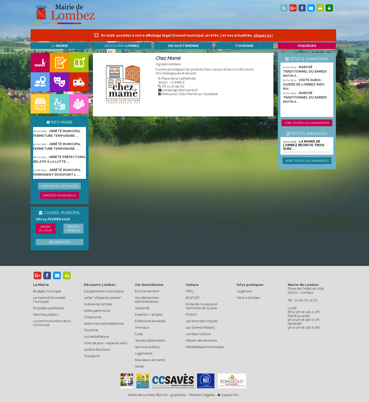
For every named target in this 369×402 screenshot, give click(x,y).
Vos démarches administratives (147, 300)
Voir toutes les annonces (307, 161)
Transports (92, 356)
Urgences (244, 291)
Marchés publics (46, 314)
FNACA (191, 314)
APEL (190, 291)
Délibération (59, 242)
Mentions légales (202, 395)
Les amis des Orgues (202, 321)
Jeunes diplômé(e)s (150, 340)
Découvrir (122, 46)
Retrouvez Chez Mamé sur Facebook (190, 94)
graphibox (178, 395)
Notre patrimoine (97, 311)
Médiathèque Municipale (205, 347)
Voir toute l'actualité (59, 186)
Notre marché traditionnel (104, 324)
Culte (139, 334)
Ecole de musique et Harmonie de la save (201, 306)
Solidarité (142, 308)
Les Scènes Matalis (200, 327)
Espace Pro (228, 395)
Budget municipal (47, 291)
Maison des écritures (201, 340)
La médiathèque (96, 336)
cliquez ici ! (263, 35)
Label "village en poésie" (102, 298)
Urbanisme (92, 317)
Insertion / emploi (149, 314)
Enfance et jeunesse (150, 321)
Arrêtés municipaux (59, 195)
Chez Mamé (168, 58)
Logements (143, 353)
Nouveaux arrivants (150, 360)
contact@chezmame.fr (180, 90)
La (59, 46)
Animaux (142, 327)
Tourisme (91, 330)
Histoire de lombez (98, 304)
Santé (139, 366)
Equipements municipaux (104, 291)
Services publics (147, 347)
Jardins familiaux (97, 349)
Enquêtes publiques (48, 308)
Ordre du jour (45, 228)
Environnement (147, 291)
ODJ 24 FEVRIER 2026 (53, 219)
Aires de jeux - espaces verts (105, 343)
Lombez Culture (198, 334)
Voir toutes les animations (306, 123)
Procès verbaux (73, 228)
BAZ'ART (193, 298)
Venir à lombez (248, 298)
